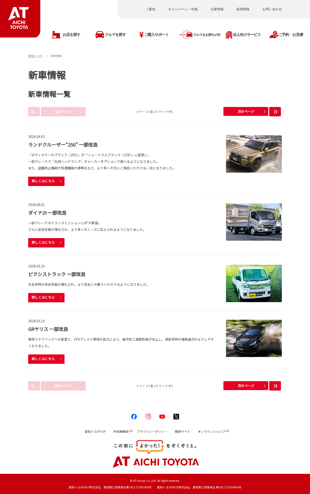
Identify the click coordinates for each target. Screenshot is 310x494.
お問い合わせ (272, 9)
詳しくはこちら (43, 181)
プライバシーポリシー (152, 431)
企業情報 (217, 9)
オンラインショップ (211, 431)
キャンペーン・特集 (183, 9)
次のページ (246, 111)
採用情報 (242, 9)
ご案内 (150, 9)
